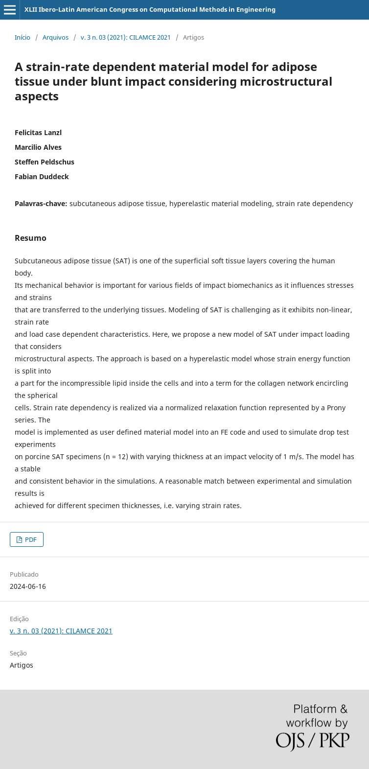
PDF (30, 539)
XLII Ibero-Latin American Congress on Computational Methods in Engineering (150, 9)
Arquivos (56, 37)
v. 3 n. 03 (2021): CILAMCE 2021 (126, 37)
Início (22, 37)
